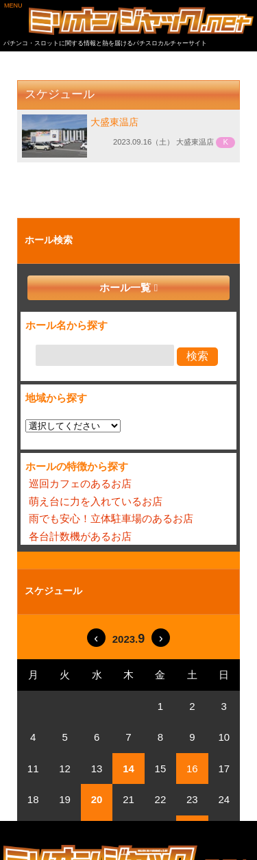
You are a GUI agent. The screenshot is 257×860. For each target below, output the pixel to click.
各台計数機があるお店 (80, 536)
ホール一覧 (125, 287)
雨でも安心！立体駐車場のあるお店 (111, 518)
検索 (197, 356)
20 (97, 799)
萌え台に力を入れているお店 (95, 501)
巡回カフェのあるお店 (80, 483)
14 (128, 768)
